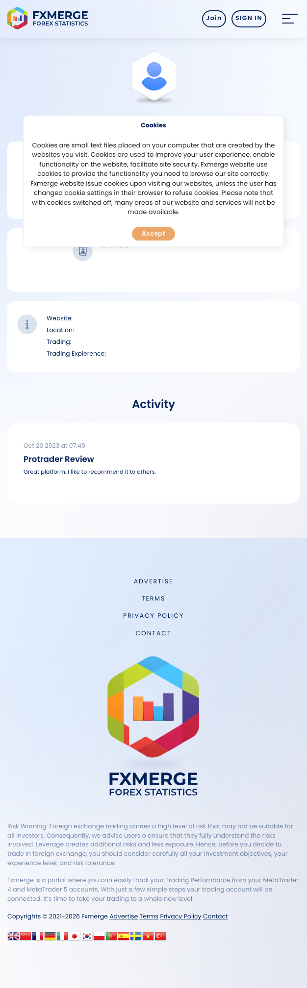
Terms (153, 599)
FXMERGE (49, 18)
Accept (153, 233)
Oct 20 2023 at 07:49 (54, 446)
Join (214, 18)
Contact (153, 633)
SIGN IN (248, 18)
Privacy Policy (153, 616)
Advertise (153, 582)
